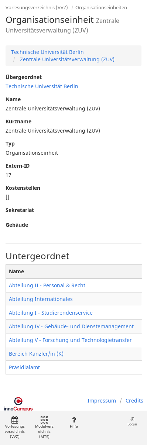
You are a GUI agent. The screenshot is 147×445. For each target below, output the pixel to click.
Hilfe (74, 423)
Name (13, 99)
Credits (134, 400)
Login (132, 422)
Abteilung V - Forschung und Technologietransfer (70, 339)
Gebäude (17, 224)
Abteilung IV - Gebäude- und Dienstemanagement (71, 326)
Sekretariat (20, 209)
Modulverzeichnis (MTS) (44, 428)
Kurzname (18, 121)
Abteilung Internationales (41, 298)
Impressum (102, 400)
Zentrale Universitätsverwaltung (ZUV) (66, 59)
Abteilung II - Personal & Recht (47, 285)
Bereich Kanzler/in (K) (36, 353)
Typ (10, 143)
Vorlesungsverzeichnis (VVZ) (37, 7)
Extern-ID (18, 165)
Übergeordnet (24, 77)
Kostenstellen (23, 187)
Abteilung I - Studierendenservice (51, 312)
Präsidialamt (24, 367)
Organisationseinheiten (101, 7)
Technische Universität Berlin (47, 51)
